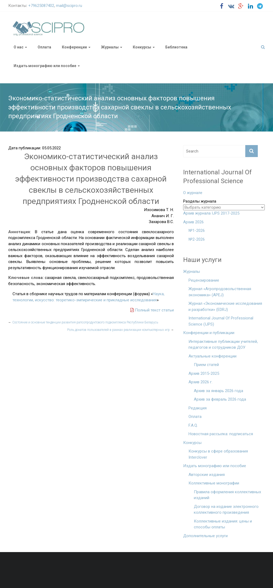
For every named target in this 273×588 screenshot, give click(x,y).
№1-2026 (196, 230)
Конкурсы (142, 47)
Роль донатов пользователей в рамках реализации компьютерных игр (120, 330)
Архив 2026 (193, 222)
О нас (18, 47)
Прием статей (206, 364)
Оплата (44, 47)
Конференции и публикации (208, 332)
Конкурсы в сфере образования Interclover (218, 454)
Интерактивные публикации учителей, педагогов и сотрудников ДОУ (223, 344)
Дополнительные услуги (205, 535)
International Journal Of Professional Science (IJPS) (220, 321)
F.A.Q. (193, 425)
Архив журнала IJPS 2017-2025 (211, 213)
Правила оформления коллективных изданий (227, 495)
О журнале (192, 192)
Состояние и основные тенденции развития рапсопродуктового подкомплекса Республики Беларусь (83, 322)
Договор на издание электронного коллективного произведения (226, 509)
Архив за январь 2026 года (218, 390)
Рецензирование (203, 280)
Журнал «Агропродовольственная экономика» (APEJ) (219, 291)
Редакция (197, 408)
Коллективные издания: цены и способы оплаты (223, 524)
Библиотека (176, 47)
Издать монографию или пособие (45, 66)
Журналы (110, 47)
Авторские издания (206, 474)
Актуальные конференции (212, 356)
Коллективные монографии (213, 483)
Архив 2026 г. (200, 382)
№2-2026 (196, 239)
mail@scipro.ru (69, 5)
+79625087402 (41, 5)
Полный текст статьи (152, 310)
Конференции (74, 47)
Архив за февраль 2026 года (220, 399)
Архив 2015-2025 (203, 373)
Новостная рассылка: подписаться (220, 433)
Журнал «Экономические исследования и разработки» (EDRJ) (225, 306)
